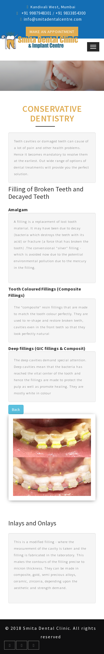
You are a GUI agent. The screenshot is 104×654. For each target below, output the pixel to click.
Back (16, 409)
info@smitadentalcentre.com (53, 19)
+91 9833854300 (70, 13)
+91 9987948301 (36, 13)
